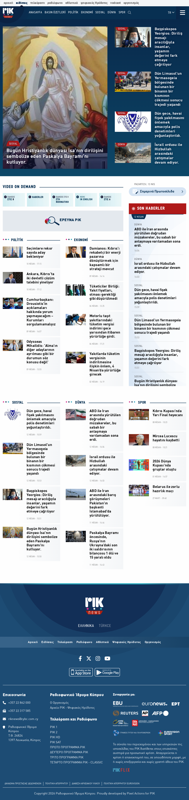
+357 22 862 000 (19, 702)
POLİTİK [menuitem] (73, 12)
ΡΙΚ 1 (53, 727)
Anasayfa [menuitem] (35, 12)
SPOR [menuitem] (122, 12)
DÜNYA (121, 144)
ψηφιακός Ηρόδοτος (94, 3)
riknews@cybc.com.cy (23, 719)
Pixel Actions (136, 793)
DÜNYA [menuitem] (112, 12)
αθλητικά (71, 3)
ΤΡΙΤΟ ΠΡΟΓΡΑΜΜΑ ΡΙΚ (66, 757)
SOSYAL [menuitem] (100, 12)
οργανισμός (131, 3)
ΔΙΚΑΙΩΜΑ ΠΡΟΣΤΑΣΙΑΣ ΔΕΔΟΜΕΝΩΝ (23, 784)
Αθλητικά (102, 642)
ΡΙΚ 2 (53, 732)
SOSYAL (13, 144)
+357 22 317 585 (19, 711)
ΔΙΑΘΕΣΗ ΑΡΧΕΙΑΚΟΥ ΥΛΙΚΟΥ (86, 784)
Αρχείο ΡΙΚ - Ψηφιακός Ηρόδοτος (72, 707)
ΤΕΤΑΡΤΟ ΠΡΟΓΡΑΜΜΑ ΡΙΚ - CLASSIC (76, 762)
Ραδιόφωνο (84, 642)
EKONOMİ (81, 240)
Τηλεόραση (65, 642)
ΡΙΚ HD (55, 737)
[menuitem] (130, 13)
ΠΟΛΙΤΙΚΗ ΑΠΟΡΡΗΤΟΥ (56, 784)
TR (171, 12)
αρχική (8, 3)
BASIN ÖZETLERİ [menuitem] (55, 12)
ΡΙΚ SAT (55, 742)
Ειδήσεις (47, 642)
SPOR (141, 403)
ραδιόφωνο (55, 3)
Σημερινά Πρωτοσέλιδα (157, 191)
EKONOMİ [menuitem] (87, 12)
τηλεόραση (37, 3)
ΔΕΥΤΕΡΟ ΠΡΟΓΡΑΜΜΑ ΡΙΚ (69, 752)
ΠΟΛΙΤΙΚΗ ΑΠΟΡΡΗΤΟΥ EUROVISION (122, 784)
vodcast (115, 3)
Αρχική (33, 642)
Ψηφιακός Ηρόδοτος (126, 642)
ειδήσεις (22, 3)
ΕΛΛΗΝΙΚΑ (86, 626)
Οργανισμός (153, 642)
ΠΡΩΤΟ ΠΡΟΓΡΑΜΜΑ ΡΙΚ (67, 747)
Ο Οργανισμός (59, 702)
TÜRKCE (105, 626)
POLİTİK (17, 240)
